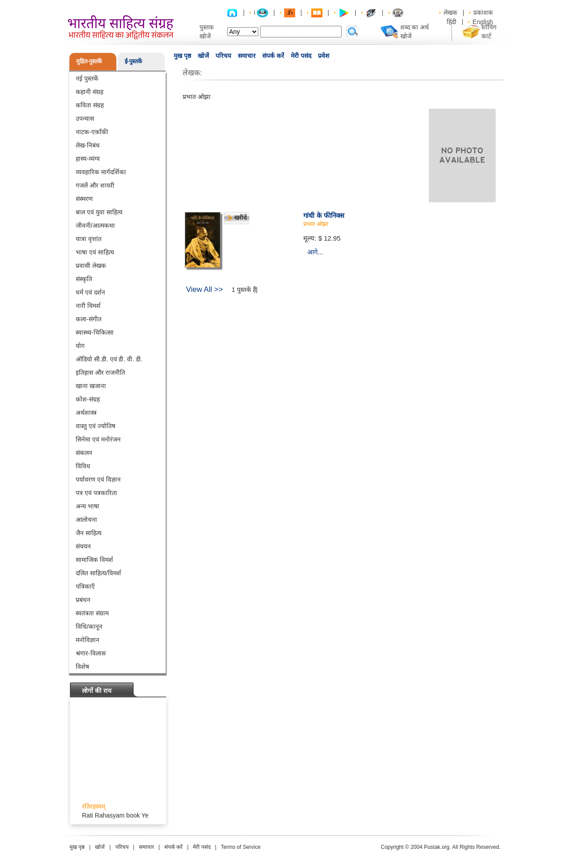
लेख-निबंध (88, 145)
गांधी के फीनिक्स (323, 215)
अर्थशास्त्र (86, 412)
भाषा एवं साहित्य (95, 252)
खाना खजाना (91, 385)
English (482, 21)
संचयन (83, 546)
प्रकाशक (483, 12)
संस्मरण (84, 198)
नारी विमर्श (88, 305)
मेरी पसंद (301, 55)
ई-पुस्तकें (133, 61)
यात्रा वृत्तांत (89, 238)
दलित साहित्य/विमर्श (98, 573)
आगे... (315, 252)
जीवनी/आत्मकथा (95, 225)
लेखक (450, 12)
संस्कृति (84, 279)
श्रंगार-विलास (91, 653)
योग (80, 345)
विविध (83, 466)
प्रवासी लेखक (91, 265)
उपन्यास (85, 118)
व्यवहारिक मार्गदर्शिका (101, 172)
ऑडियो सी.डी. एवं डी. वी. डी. (109, 359)
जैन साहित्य (89, 532)
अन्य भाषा (87, 506)
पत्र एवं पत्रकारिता (96, 492)
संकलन (84, 452)
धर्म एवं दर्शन (90, 292)
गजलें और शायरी (95, 185)
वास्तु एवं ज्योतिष (95, 426)
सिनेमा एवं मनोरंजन (98, 439)
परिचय (223, 55)
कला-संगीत (89, 319)
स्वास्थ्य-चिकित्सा (95, 332)
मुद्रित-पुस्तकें (89, 61)
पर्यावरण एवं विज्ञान (98, 479)
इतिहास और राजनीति (100, 372)
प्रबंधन (83, 599)
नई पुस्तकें (87, 78)
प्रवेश (324, 55)
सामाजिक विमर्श (94, 559)
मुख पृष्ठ (182, 55)
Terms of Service (241, 847)
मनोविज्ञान (87, 639)
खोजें (203, 55)
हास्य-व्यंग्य (88, 158)
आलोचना (86, 519)
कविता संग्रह (90, 105)
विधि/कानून (89, 626)
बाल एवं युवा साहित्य (99, 212)
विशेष (82, 666)
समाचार (247, 55)
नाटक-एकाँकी (92, 131)
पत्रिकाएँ (85, 586)
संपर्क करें (273, 55)
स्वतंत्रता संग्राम (92, 613)
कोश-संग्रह (88, 399)
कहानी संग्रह (89, 91)
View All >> (204, 289)
